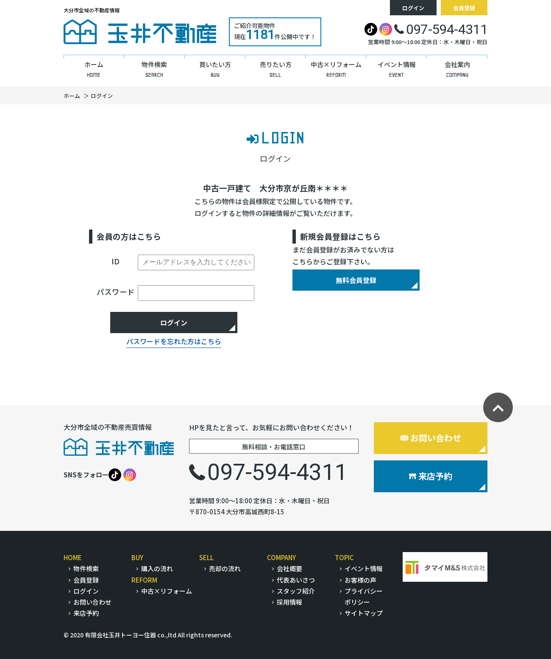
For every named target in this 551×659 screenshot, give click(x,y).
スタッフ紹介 (296, 590)
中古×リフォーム (166, 590)
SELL (206, 557)
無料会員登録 (356, 280)
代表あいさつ (296, 579)
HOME (73, 557)
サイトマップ (364, 613)
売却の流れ (225, 568)
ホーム (72, 96)
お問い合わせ (431, 438)
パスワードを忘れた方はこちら (173, 341)
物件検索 (86, 568)
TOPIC (344, 557)
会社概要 (289, 568)
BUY (137, 557)
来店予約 (430, 476)
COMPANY (281, 557)
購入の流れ (157, 568)
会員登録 (464, 8)
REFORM (144, 579)
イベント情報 (364, 568)
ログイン (413, 8)
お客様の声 (360, 579)
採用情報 (289, 601)
